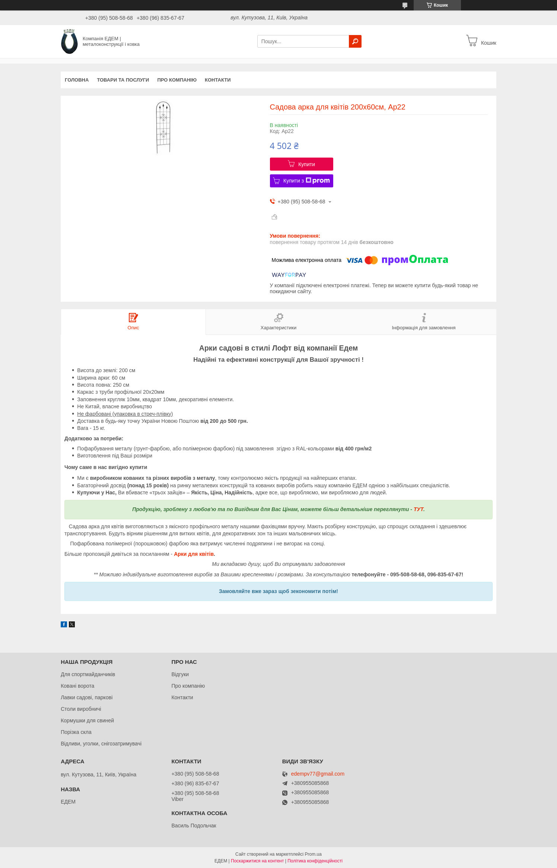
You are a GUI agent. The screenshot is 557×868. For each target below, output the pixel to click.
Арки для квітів (194, 554)
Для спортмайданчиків (88, 674)
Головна (77, 80)
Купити (306, 164)
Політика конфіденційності (315, 861)
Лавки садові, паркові (86, 697)
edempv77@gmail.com (317, 774)
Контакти (218, 80)
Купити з (306, 180)
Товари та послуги (123, 80)
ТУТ (418, 509)
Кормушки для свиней (87, 720)
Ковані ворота (77, 686)
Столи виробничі (81, 709)
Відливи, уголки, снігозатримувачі (101, 744)
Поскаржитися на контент (257, 861)
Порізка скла (76, 732)
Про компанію (177, 80)
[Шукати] (355, 41)
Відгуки (180, 674)
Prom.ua (313, 854)
